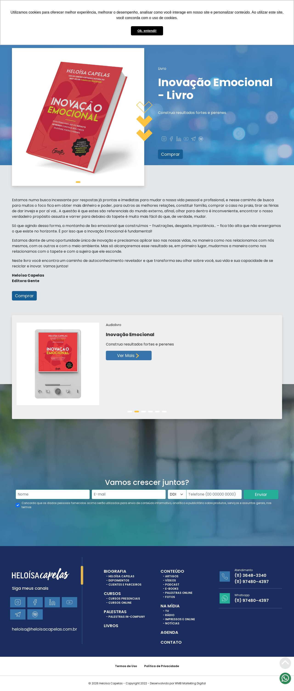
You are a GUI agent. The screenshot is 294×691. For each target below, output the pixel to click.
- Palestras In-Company (125, 617)
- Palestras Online (177, 593)
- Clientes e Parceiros (123, 584)
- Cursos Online (119, 603)
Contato (171, 642)
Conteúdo (172, 571)
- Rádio (168, 615)
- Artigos (170, 576)
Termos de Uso (126, 666)
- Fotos (169, 597)
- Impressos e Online (179, 619)
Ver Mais (128, 356)
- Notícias (171, 623)
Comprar (170, 154)
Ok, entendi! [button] (146, 31)
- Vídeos (169, 580)
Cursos (112, 593)
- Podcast (171, 584)
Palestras (115, 612)
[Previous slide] (19, 367)
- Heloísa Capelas (120, 576)
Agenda (169, 632)
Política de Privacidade (161, 666)
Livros (111, 626)
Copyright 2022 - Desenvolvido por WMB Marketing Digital (166, 683)
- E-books (170, 589)
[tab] (78, 182)
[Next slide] (271, 367)
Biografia (115, 571)
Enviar (261, 494)
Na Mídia (170, 606)
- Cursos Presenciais (123, 598)
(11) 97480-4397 (252, 581)
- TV (166, 611)
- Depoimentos (117, 580)
